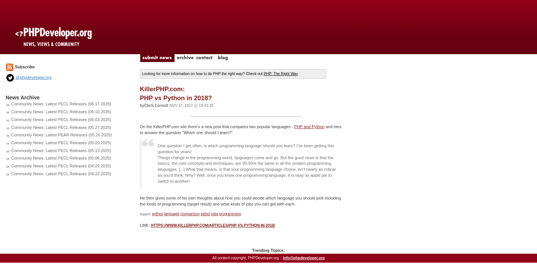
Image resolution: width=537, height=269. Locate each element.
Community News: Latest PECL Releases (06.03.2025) (61, 119)
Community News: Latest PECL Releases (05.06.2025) (61, 158)
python (157, 214)
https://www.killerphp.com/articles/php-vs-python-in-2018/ (213, 225)
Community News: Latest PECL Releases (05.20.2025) (61, 142)
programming (230, 214)
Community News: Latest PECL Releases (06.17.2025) (61, 104)
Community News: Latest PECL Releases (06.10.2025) (61, 111)
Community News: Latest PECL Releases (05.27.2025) (61, 127)
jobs (214, 214)
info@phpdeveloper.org (304, 258)
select (205, 214)
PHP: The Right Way (281, 74)
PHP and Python (309, 126)
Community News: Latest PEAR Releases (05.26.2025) (61, 135)
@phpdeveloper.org (28, 77)
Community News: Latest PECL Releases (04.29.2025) (61, 166)
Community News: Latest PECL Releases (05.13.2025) (61, 150)
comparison (190, 214)
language (171, 214)
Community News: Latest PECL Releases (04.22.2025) (61, 173)
